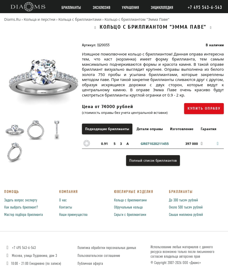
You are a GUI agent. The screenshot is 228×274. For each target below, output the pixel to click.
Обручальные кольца (128, 207)
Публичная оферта (90, 264)
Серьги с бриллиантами (130, 215)
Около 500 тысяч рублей (186, 207)
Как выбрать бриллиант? (21, 207)
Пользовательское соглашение (98, 256)
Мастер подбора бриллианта (23, 215)
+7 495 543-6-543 (20, 248)
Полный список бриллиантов (153, 160)
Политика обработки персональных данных (106, 248)
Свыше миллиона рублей (186, 215)
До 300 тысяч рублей (183, 200)
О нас (63, 200)
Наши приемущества (73, 215)
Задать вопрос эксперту (20, 200)
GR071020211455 (155, 143)
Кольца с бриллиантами (130, 200)
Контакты (65, 207)
